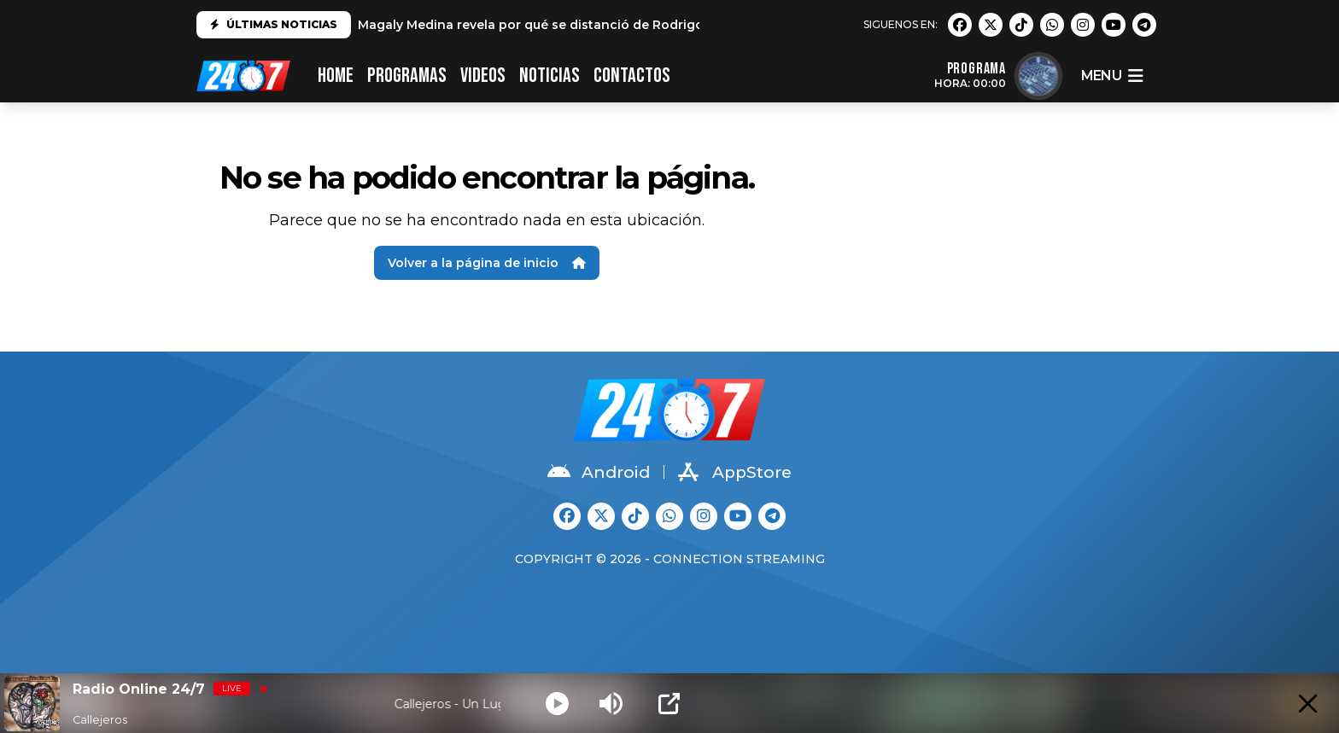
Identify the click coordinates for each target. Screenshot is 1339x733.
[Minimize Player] (1308, 703)
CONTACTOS (631, 75)
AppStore (735, 472)
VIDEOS (483, 75)
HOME (336, 75)
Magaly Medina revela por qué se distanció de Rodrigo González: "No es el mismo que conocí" (656, 24)
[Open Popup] (669, 703)
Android (598, 472)
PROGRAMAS (407, 75)
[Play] (557, 703)
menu (1112, 76)
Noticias (549, 75)
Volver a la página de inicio (487, 263)
